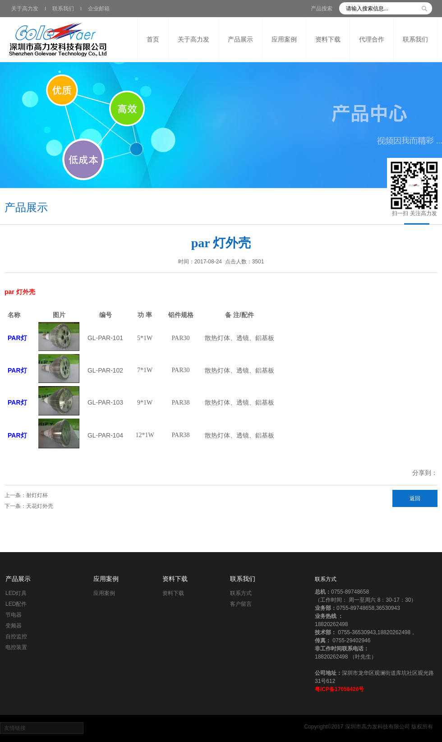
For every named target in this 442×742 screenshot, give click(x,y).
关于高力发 (24, 8)
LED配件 (16, 604)
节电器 (13, 615)
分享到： (424, 472)
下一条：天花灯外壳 (29, 506)
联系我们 (63, 8)
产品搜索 (321, 8)
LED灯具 (16, 593)
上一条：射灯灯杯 (26, 495)
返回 (415, 498)
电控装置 (16, 647)
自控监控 (16, 636)
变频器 (13, 625)
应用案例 (106, 578)
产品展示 (18, 578)
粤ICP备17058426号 (339, 689)
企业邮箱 (99, 8)
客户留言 (241, 604)
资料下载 (175, 578)
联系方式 (241, 593)
